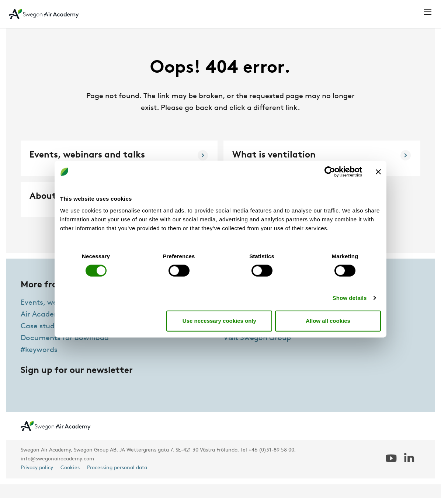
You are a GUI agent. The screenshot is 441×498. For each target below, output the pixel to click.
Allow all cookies (328, 321)
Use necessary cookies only (219, 321)
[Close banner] (378, 171)
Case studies (42, 340)
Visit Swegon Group (257, 352)
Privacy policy (37, 481)
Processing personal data (117, 481)
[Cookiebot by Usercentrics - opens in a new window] (330, 171)
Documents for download (65, 352)
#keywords (39, 363)
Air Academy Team (255, 340)
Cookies (70, 481)
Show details (350, 297)
